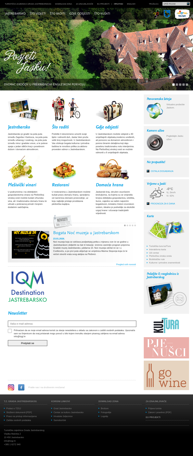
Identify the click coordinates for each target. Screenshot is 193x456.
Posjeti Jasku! (28, 62)
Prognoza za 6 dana (163, 203)
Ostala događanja (162, 171)
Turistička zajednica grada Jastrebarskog (28, 4)
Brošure (105, 408)
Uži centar (154, 253)
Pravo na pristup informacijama (21, 416)
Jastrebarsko (15, 13)
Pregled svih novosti (126, 264)
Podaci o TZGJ (13, 408)
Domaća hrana (109, 185)
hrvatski (118, 4)
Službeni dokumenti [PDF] (19, 412)
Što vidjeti (38, 13)
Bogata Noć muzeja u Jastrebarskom (86, 233)
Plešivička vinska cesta (160, 256)
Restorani (60, 185)
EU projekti (103, 4)
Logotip (104, 416)
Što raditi (57, 13)
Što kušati (102, 13)
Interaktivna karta (157, 249)
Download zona (63, 4)
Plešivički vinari (22, 185)
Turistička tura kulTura (160, 246)
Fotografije (106, 412)
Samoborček (60, 420)
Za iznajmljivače (84, 4)
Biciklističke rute (157, 259)
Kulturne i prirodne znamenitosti (164, 262)
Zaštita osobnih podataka (18, 420)
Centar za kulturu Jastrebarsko (69, 412)
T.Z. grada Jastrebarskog (20, 401)
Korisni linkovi (60, 401)
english (131, 4)
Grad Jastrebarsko (63, 408)
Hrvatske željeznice (63, 416)
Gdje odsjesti (79, 13)
